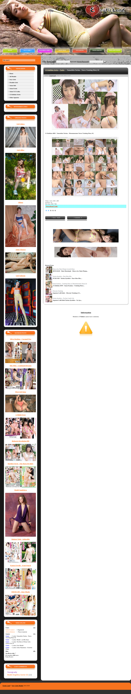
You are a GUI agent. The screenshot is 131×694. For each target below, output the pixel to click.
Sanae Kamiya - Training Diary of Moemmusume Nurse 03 (70, 283)
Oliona (20, 202)
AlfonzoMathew (10, 632)
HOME (10, 50)
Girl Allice (20, 150)
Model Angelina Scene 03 (19, 675)
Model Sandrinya (20, 490)
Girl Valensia (20, 276)
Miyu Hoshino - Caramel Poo (20, 339)
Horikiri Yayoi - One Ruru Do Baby (20, 464)
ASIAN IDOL (62, 50)
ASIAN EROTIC (97, 50)
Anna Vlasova (21, 250)
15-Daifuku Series (51, 70)
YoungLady (52, 75)
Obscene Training (58, 291)
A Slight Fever (20, 415)
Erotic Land (6, 685)
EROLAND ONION (114, 50)
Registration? (51, 61)
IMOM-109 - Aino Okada (20, 592)
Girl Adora (20, 124)
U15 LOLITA (80, 50)
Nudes (62, 70)
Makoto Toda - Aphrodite (20, 539)
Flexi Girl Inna (20, 392)
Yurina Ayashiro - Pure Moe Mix (62, 276)
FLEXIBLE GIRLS (44, 50)
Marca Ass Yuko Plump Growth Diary (64, 269)
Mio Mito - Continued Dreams (20, 366)
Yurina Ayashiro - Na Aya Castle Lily (63, 298)
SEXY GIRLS (27, 50)
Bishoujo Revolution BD (20, 441)
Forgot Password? (83, 61)
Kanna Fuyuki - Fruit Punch (20, 565)
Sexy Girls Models (17, 685)
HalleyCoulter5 (10, 630)
